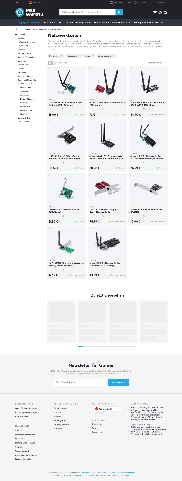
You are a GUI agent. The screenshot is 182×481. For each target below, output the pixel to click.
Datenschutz (102, 473)
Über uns (19, 447)
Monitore (21, 38)
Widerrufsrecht (22, 451)
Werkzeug (24, 103)
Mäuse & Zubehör (25, 46)
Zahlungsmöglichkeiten (26, 455)
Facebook (96, 424)
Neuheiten (35, 23)
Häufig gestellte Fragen (26, 412)
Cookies (18, 431)
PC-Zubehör (50, 23)
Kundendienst (160, 2)
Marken (159, 23)
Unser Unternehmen (87, 473)
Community (140, 2)
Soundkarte (25, 91)
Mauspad (21, 50)
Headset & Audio (24, 53)
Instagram (97, 432)
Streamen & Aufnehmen (27, 57)
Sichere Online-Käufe (25, 443)
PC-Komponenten (40, 29)
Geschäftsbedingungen (26, 408)
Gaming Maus (60, 408)
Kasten (20, 69)
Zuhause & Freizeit (121, 23)
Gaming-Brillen (24, 118)
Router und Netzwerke (27, 80)
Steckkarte (24, 95)
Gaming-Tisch (23, 65)
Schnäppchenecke (143, 23)
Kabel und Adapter (25, 76)
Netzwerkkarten (56, 29)
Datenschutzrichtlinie (25, 435)
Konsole (68, 23)
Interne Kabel (25, 88)
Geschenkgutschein (122, 2)
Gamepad (22, 61)
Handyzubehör (101, 23)
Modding (23, 114)
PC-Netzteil (25, 107)
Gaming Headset (62, 425)
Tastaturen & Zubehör (26, 42)
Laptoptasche (23, 122)
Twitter (95, 428)
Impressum (20, 439)
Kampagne (22, 23)
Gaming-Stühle (83, 23)
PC (60, 23)
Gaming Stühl (60, 421)
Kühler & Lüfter (26, 110)
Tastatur (58, 412)
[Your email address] (79, 382)
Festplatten (22, 72)
